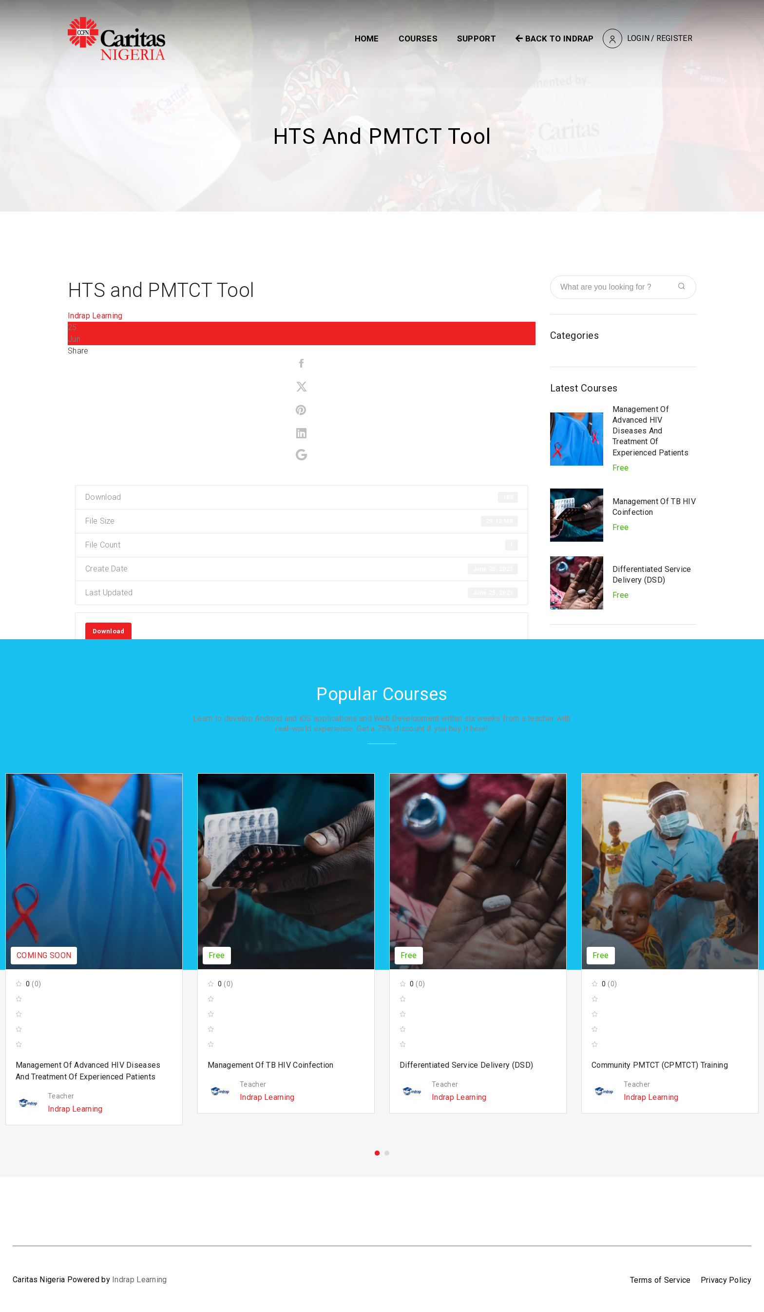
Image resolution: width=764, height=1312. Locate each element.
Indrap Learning (95, 315)
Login (638, 38)
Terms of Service (660, 1280)
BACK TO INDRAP (555, 38)
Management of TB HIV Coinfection (271, 1065)
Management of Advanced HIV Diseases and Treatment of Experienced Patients (650, 431)
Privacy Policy (726, 1280)
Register (674, 38)
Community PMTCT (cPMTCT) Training (660, 1065)
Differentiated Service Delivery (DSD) (466, 1065)
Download (108, 631)
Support (476, 38)
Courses (418, 38)
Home (367, 38)
